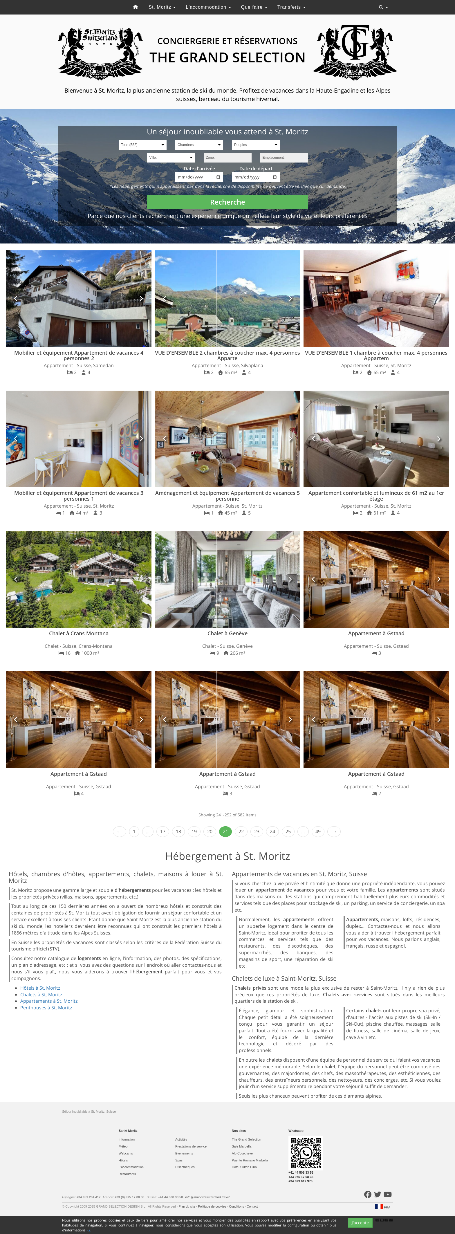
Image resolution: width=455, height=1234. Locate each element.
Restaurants (127, 1174)
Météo (123, 1146)
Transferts (291, 7)
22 (241, 831)
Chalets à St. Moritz (41, 994)
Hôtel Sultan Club (244, 1167)
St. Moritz (162, 7)
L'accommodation (208, 7)
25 (288, 831)
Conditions (237, 1206)
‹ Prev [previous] (119, 831)
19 (194, 831)
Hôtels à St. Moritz (40, 988)
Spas (179, 1160)
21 (225, 831)
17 (162, 831)
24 (272, 831)
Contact (253, 1206)
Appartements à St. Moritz (48, 1001)
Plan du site (187, 1206)
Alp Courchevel (243, 1153)
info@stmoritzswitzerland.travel (207, 1197)
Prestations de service (191, 1146)
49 (318, 831)
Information (127, 1139)
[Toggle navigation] (383, 7)
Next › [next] (334, 831)
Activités (181, 1139)
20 (209, 831)
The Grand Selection (246, 1139)
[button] (16, 298)
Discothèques (185, 1167)
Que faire (254, 7)
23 (256, 831)
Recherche (227, 202)
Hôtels (123, 1160)
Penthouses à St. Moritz (46, 1007)
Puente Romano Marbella (250, 1160)
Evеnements (184, 1153)
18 (178, 831)
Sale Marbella (241, 1146)
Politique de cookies (212, 1206)
